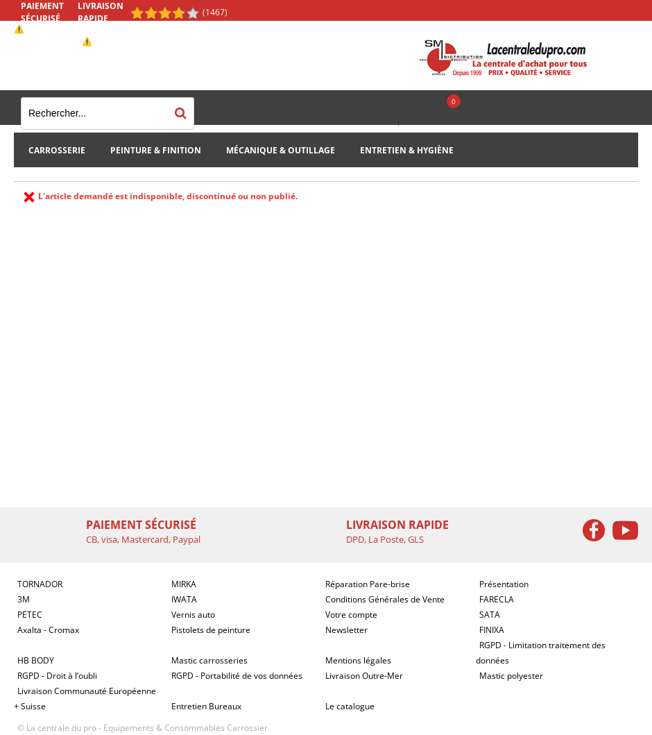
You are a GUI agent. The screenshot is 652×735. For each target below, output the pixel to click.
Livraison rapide (100, 12)
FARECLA (496, 599)
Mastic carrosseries (209, 660)
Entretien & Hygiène (407, 150)
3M (23, 599)
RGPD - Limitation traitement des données (541, 652)
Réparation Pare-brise (367, 584)
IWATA (184, 599)
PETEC (29, 614)
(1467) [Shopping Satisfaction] (215, 12)
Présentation (504, 584)
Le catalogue (350, 706)
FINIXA (491, 630)
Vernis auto (193, 614)
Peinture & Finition (155, 150)
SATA (489, 614)
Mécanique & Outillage (280, 150)
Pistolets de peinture (210, 630)
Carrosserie (56, 150)
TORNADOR (39, 584)
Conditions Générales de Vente (385, 599)
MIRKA (183, 584)
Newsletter (346, 630)
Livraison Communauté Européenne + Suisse (85, 698)
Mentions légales (358, 660)
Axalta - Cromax (48, 630)
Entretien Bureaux (206, 706)
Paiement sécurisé (42, 12)
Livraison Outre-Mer (364, 676)
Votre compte (351, 614)
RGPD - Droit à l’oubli (57, 676)
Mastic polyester (511, 676)
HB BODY (35, 660)
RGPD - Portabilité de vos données (236, 676)
